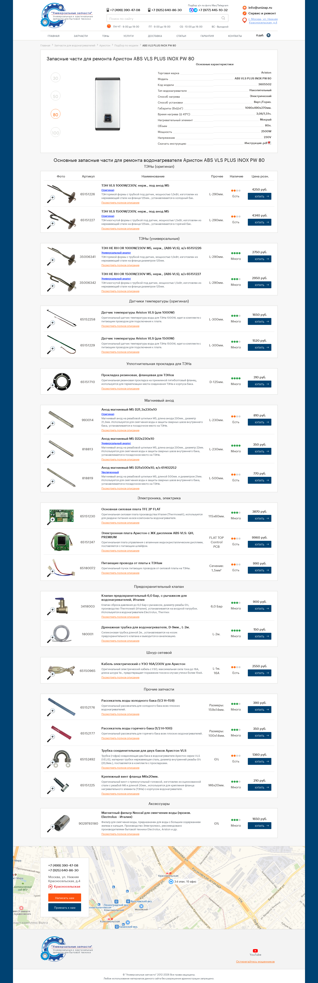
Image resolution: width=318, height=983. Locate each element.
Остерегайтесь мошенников (255, 961)
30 (55, 77)
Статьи (181, 35)
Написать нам (64, 897)
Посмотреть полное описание (120, 202)
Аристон (104, 45)
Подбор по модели (126, 45)
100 (55, 132)
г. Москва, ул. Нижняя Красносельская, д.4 (263, 20)
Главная (53, 35)
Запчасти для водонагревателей (74, 45)
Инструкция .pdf (258, 143)
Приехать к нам (64, 907)
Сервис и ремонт (262, 13)
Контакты (235, 35)
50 (55, 96)
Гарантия (207, 35)
